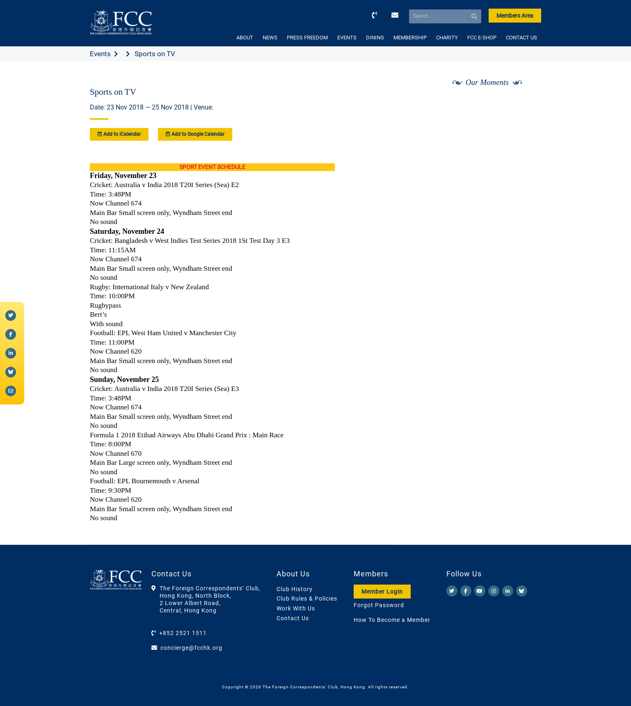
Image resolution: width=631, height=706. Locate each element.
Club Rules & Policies (307, 598)
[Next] (526, 104)
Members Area (514, 15)
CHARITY (447, 37)
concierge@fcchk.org (191, 647)
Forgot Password (379, 605)
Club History (295, 589)
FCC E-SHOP (481, 37)
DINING (375, 37)
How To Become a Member (392, 620)
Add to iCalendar (119, 134)
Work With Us (296, 608)
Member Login (382, 591)
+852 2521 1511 (183, 633)
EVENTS (347, 37)
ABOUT (244, 37)
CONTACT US (521, 37)
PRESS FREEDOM (307, 37)
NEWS (270, 37)
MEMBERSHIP (410, 37)
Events (100, 54)
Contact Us (293, 618)
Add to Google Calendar (195, 134)
